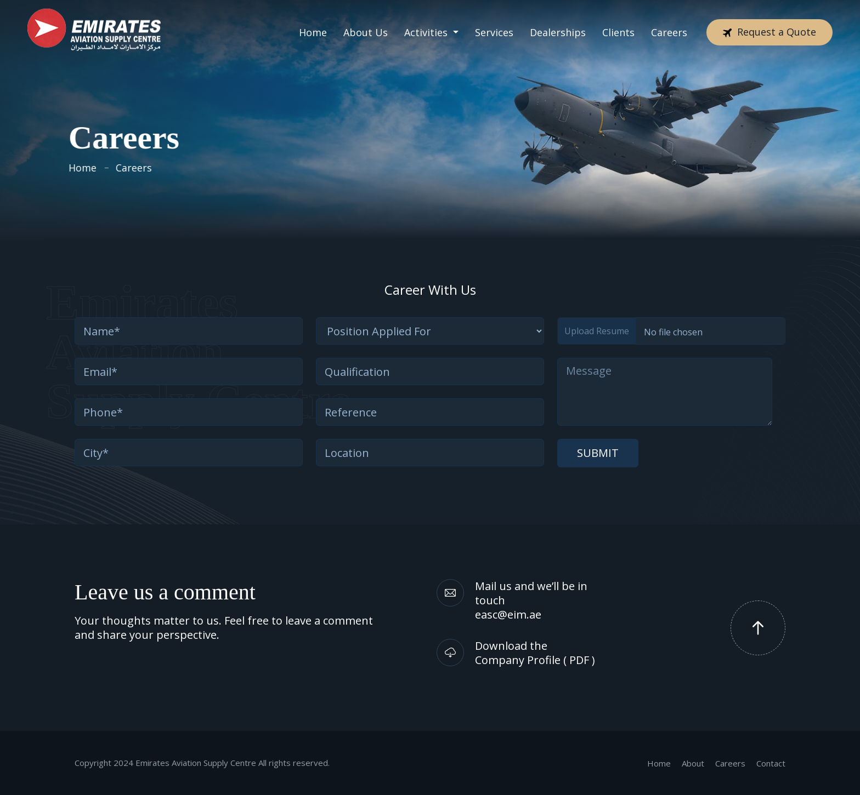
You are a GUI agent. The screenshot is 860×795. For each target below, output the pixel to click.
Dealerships (558, 26)
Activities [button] (427, 26)
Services (494, 26)
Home (313, 26)
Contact (770, 763)
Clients (618, 26)
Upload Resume (596, 331)
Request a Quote (769, 26)
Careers (669, 26)
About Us (365, 26)
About (693, 763)
